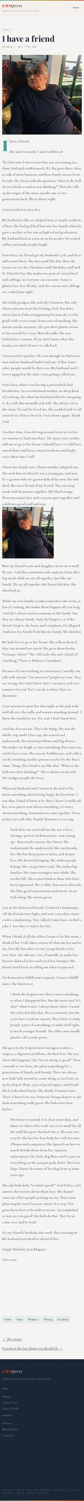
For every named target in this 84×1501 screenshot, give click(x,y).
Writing (48, 1319)
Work (45, 1464)
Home (19, 1319)
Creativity (52, 1473)
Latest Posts (10, 1408)
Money (9, 1482)
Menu (76, 7)
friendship (63, 1319)
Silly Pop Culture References (41, 1454)
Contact (8, 1435)
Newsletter (10, 1429)
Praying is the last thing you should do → (32, 1348)
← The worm (11, 1339)
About (7, 1423)
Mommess (33, 1319)
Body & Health (39, 1482)
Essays (6, 1396)
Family (7, 1319)
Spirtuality (17, 1473)
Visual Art (9, 1402)
